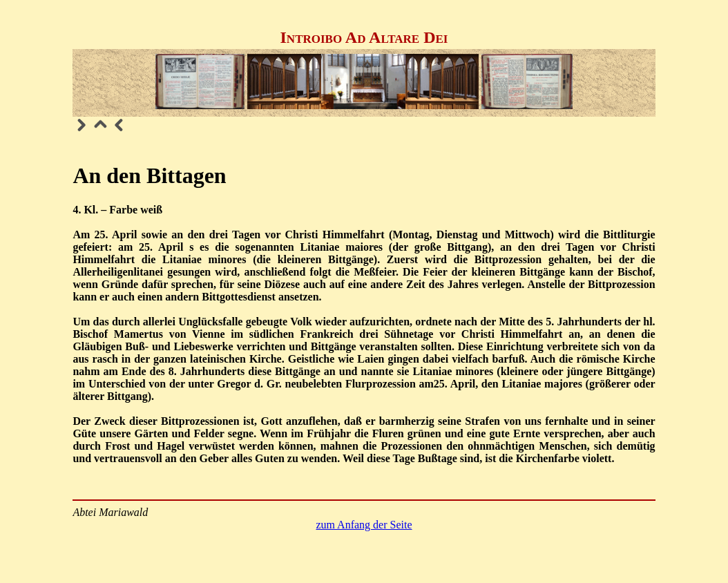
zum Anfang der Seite (364, 525)
